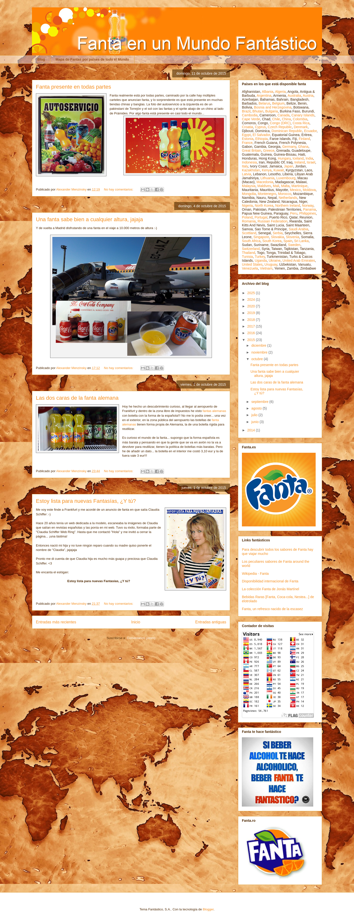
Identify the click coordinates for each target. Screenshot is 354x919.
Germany (289, 147)
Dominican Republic (287, 131)
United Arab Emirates (298, 260)
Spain (287, 241)
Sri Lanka (301, 241)
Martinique (300, 186)
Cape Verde (251, 119)
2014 (251, 430)
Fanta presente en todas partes (73, 87)
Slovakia (277, 237)
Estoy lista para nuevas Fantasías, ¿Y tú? (86, 501)
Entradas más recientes (56, 622)
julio (254, 415)
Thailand (248, 253)
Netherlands (288, 198)
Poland (247, 217)
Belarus (264, 103)
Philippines (307, 213)
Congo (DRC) (280, 123)
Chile (276, 119)
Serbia (277, 233)
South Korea (271, 241)
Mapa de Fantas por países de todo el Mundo (92, 59)
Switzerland (251, 249)
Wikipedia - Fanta (255, 574)
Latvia (246, 174)
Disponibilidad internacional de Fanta (270, 581)
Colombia (300, 119)
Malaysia (248, 186)
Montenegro (267, 194)
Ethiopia (261, 139)
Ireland (299, 162)
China (286, 119)
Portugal (260, 217)
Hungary (284, 158)
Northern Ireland (287, 205)
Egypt (246, 135)
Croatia (247, 127)
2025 (251, 293)
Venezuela (250, 268)
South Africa (251, 241)
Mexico (295, 190)
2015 (251, 340)
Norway (307, 205)
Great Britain (251, 150)
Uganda (261, 260)
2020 (251, 306)
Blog (41, 59)
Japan (288, 166)
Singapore (261, 237)
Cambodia (250, 115)
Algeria (280, 92)
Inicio (135, 622)
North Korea (264, 205)
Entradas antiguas (210, 622)
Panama (309, 209)
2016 (251, 333)
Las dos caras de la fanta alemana (77, 398)
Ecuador (310, 131)
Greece (268, 150)
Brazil (246, 111)
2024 (251, 300)
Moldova (309, 190)
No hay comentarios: (119, 189)
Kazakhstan (251, 170)
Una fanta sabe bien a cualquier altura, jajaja (89, 219)
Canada (284, 115)
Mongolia (249, 194)
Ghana (303, 147)
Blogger (208, 909)
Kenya (267, 170)
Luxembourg (285, 178)
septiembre (260, 402)
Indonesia (249, 162)
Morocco (284, 194)
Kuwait (278, 170)
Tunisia (247, 257)
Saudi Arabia (298, 229)
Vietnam (266, 268)
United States (252, 264)
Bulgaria (271, 111)
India (309, 158)
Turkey (260, 257)
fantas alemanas (214, 411)
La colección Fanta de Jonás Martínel (270, 589)
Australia (294, 95)
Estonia (247, 139)
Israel (311, 162)
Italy (245, 166)
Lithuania (267, 178)
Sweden (294, 245)
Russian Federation (272, 221)
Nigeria (247, 205)
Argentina (264, 95)
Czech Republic (280, 127)
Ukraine (274, 260)
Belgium (278, 103)
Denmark (301, 127)
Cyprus (260, 127)
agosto (257, 408)
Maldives (264, 186)
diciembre (259, 345)
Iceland (298, 158)
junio (255, 422)
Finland (304, 139)
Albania (267, 92)
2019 (251, 313)
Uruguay (271, 264)
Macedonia (264, 182)
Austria (308, 95)
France (247, 143)
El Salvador (261, 135)
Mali (276, 186)
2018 (251, 320)
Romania (249, 221)
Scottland (249, 233)
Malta (285, 186)
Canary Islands (303, 115)
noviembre (259, 352)
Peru (293, 213)
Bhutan (257, 111)
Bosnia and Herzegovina (273, 107)
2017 (251, 326)
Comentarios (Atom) (141, 638)
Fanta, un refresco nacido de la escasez (272, 609)
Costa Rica (301, 123)
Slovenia (292, 237)
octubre (257, 359)
